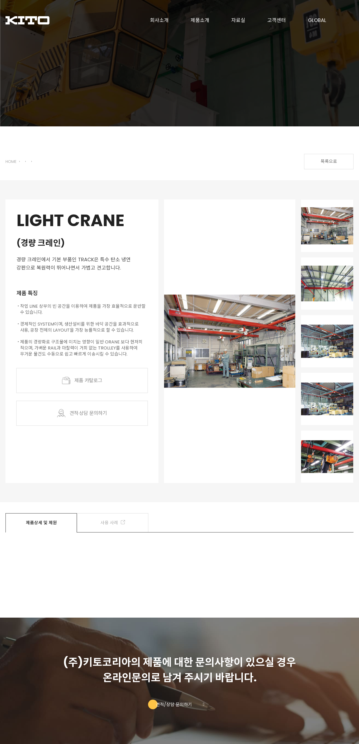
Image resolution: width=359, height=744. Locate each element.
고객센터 (276, 21)
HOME (10, 161)
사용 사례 (113, 523)
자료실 (238, 21)
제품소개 (200, 21)
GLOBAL (317, 21)
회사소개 (159, 21)
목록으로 (329, 161)
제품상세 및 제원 (41, 523)
